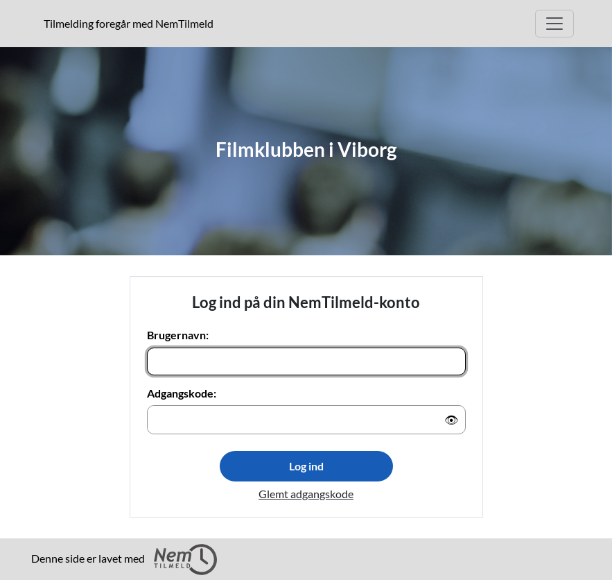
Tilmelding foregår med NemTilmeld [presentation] (128, 23)
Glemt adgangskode (306, 493)
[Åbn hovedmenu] (554, 23)
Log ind (306, 465)
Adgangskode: (181, 393)
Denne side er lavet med (124, 559)
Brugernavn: (178, 334)
